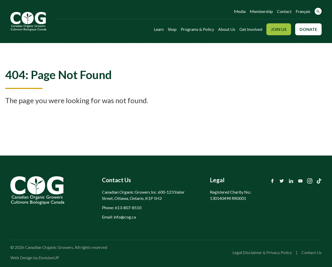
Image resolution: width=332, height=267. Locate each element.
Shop (172, 29)
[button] (318, 11)
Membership (261, 11)
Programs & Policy (197, 29)
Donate (308, 29)
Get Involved (250, 29)
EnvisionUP (49, 257)
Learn (159, 29)
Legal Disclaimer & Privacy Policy (262, 252)
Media (240, 11)
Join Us (279, 29)
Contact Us (311, 252)
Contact (284, 11)
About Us (226, 29)
